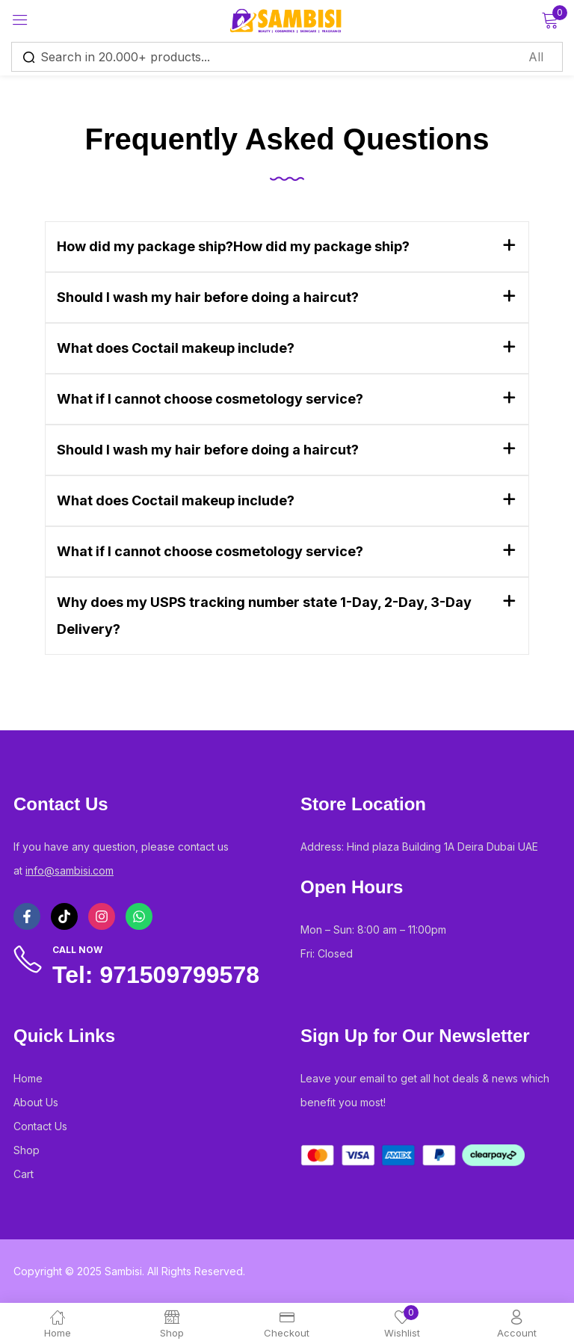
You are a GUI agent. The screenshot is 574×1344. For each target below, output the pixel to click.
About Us (35, 1102)
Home (28, 1078)
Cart (23, 1174)
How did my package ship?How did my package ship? (233, 246)
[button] (287, 246)
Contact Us (40, 1126)
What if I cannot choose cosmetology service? (210, 399)
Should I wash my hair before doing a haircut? (208, 297)
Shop (26, 1150)
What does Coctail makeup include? (175, 348)
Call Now (77, 949)
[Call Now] (27, 960)
